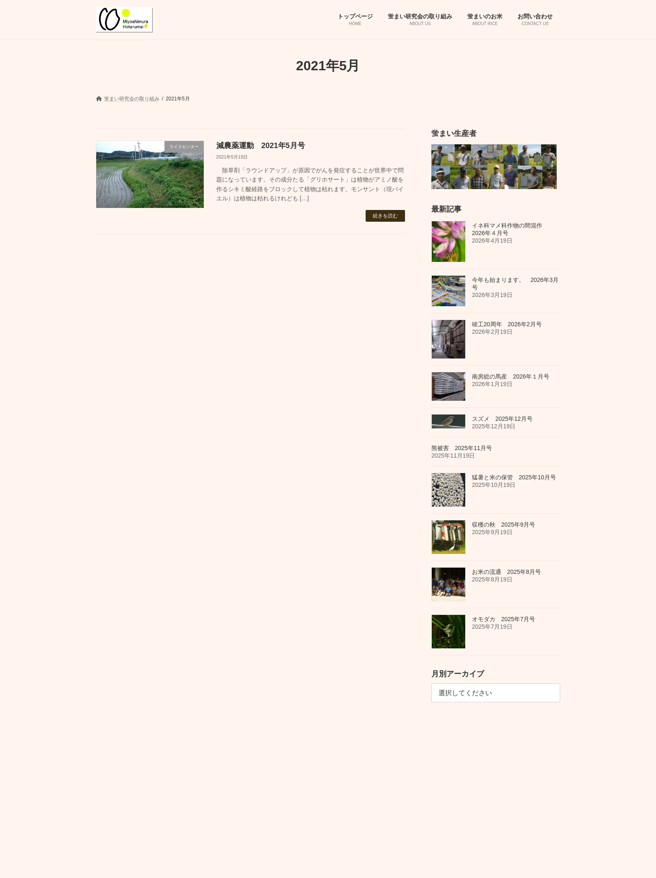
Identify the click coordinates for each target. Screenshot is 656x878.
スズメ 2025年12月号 (502, 418)
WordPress (253, 863)
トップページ (118, 739)
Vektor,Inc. (405, 863)
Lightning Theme (295, 863)
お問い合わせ (283, 739)
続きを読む (385, 216)
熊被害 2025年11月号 (461, 447)
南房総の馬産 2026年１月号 (510, 376)
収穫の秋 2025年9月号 (503, 524)
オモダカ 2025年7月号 (503, 618)
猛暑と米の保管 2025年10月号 (514, 477)
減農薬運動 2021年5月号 (260, 145)
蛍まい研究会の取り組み (177, 739)
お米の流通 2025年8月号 (506, 571)
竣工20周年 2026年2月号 (507, 324)
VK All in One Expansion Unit (352, 863)
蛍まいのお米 (237, 739)
